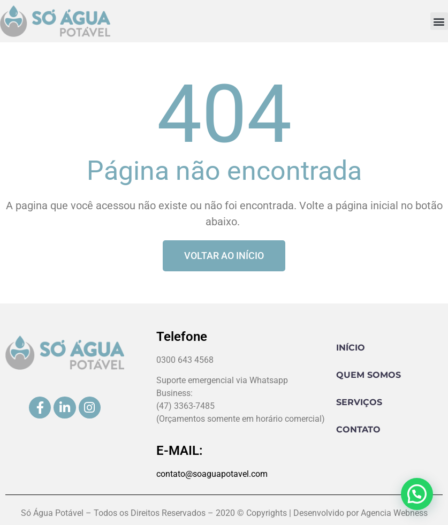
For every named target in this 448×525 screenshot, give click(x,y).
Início (350, 348)
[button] (439, 21)
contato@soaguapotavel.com (212, 474)
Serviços (359, 402)
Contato (358, 429)
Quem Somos (368, 375)
